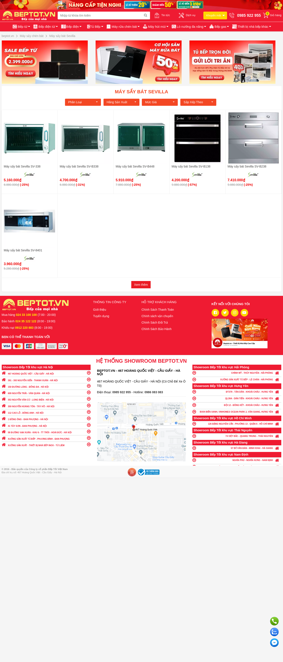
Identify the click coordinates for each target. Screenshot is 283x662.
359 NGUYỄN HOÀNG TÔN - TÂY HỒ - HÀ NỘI (46, 405)
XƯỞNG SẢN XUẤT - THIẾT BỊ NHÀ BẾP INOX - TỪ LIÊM (46, 444)
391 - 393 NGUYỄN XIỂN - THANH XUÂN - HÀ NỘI (46, 379)
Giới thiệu (99, 309)
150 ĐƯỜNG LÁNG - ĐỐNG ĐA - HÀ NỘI (46, 385)
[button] (251, 26)
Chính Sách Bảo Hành (157, 329)
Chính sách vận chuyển (157, 316)
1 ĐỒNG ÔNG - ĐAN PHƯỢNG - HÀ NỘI (46, 418)
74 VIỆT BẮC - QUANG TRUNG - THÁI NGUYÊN (236, 435)
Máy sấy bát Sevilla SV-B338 (79, 166)
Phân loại (83, 102)
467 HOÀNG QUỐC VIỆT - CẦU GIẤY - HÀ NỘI (46, 372)
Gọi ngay (274, 621)
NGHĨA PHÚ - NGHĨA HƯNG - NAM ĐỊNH (236, 460)
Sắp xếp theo (198, 102)
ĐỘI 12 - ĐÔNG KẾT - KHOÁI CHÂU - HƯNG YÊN (236, 404)
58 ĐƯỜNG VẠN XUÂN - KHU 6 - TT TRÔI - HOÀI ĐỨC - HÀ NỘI (46, 431)
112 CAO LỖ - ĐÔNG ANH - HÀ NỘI (46, 411)
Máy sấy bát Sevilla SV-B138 (191, 166)
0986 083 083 (154, 392)
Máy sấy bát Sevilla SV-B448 (135, 166)
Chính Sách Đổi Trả (155, 322)
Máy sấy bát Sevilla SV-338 (22, 166)
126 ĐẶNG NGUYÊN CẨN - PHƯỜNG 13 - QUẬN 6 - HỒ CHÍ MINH (236, 423)
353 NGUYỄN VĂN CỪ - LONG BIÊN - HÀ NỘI (46, 398)
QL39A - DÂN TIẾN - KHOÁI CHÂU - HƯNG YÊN (236, 398)
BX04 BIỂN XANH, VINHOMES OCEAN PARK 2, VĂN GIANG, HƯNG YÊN (236, 411)
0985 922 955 (122, 392)
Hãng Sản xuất (121, 102)
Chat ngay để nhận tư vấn (274, 642)
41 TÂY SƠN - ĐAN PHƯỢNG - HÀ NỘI (46, 424)
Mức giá (160, 102)
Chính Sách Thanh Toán (158, 309)
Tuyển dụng (101, 316)
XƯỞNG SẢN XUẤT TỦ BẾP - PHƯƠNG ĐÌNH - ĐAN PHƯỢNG (46, 437)
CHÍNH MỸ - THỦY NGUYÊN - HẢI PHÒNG (236, 372)
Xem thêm (141, 284)
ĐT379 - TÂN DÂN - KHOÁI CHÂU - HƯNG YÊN (236, 391)
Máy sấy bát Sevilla (141, 91)
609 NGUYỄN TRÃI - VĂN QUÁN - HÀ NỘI (46, 392)
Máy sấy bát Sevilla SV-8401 (23, 250)
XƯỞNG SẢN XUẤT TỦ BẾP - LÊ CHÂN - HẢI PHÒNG (236, 379)
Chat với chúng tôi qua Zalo (274, 632)
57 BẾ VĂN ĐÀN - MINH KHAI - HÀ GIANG (236, 447)
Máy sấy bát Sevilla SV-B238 (247, 166)
